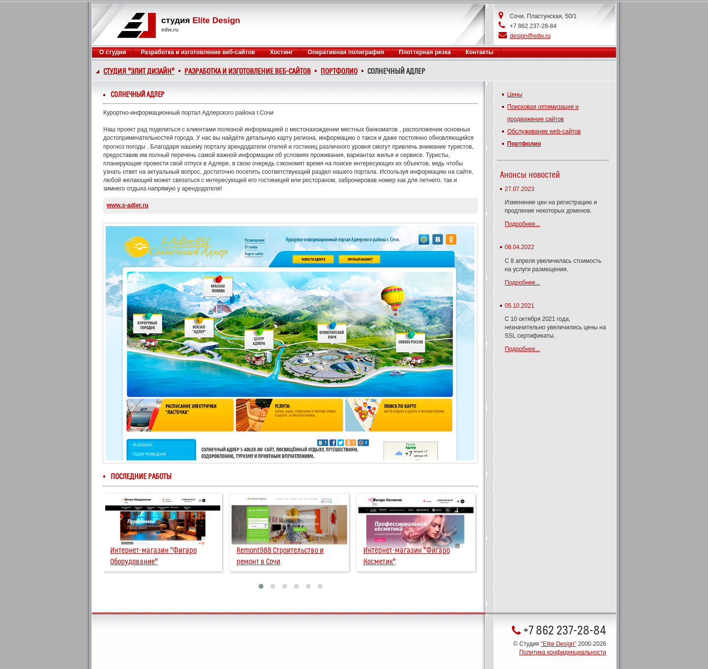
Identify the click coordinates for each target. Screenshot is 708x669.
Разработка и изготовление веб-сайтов (247, 71)
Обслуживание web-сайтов (544, 131)
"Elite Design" (559, 643)
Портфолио (339, 71)
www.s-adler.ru (127, 205)
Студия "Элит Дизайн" (139, 71)
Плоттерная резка (425, 52)
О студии (112, 52)
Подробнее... (522, 224)
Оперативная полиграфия (346, 52)
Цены (515, 94)
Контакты (480, 52)
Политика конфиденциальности (562, 652)
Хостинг (281, 52)
